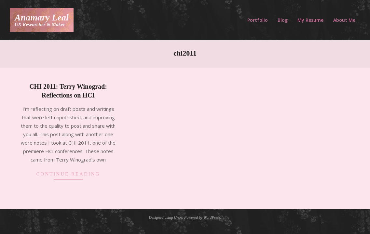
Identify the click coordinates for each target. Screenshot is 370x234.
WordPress (211, 217)
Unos (178, 217)
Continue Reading (68, 173)
